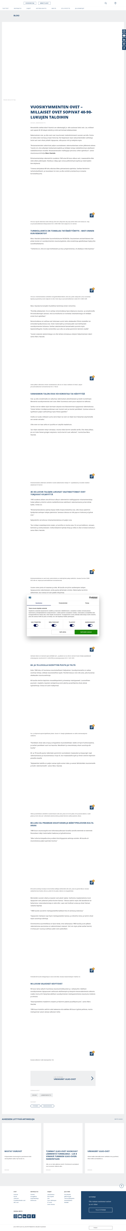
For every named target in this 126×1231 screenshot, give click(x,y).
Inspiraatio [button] (17, 8)
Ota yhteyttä (67, 1194)
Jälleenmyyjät (67, 1196)
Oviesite (32, 1194)
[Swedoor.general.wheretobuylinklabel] (115, 3)
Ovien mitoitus (51, 1204)
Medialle (66, 1202)
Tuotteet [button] (5, 8)
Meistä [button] (54, 8)
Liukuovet (16, 1198)
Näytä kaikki (119, 1119)
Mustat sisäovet (13, 1151)
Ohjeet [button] (29, 8)
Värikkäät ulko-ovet (99, 1151)
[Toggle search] (105, 3)
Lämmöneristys (46, 1095)
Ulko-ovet (16, 1202)
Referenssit (33, 1200)
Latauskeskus (50, 1194)
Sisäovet (16, 1194)
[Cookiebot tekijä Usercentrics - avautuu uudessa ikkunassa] (90, 598)
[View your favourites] (110, 3)
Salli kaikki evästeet (86, 632)
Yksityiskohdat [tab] (63, 603)
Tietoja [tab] (87, 603)
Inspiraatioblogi (34, 1198)
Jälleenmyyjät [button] (79, 8)
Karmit (15, 1196)
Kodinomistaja (30, 3)
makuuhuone (47, 1106)
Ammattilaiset (44, 3)
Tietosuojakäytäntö (69, 1198)
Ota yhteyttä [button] (65, 8)
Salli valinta (62, 632)
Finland (93, 1228)
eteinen (35, 1106)
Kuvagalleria (33, 1196)
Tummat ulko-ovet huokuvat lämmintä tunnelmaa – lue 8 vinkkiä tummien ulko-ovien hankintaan (62, 1155)
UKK (48, 1198)
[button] (92, 215)
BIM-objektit (50, 1196)
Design (34, 1095)
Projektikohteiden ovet (19, 1200)
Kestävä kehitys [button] (41, 8)
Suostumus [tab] (39, 603)
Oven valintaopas (51, 1200)
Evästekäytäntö (68, 1200)
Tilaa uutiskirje (101, 1210)
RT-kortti (49, 1202)
